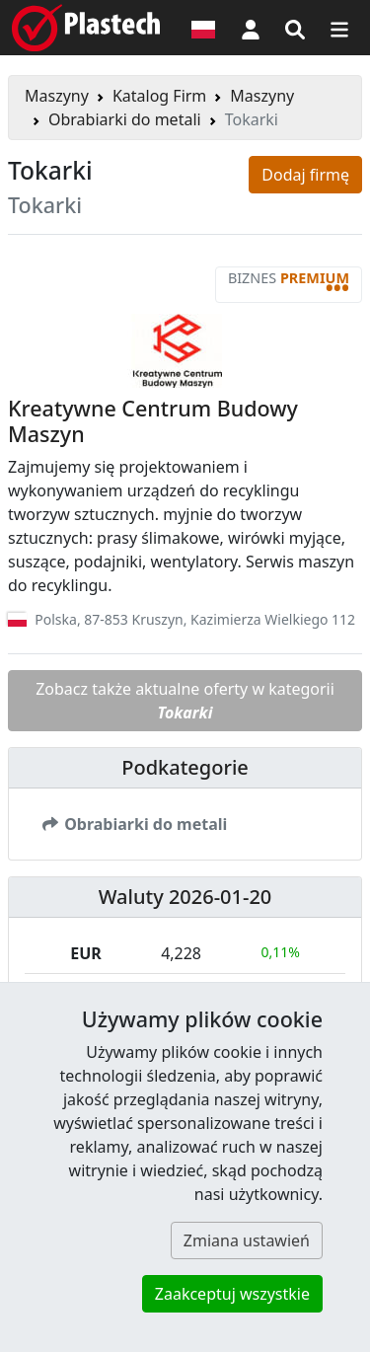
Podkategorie (185, 767)
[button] (250, 27)
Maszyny (57, 96)
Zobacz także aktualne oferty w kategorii (185, 700)
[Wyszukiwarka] (295, 27)
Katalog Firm (159, 96)
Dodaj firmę (305, 175)
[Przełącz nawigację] (339, 27)
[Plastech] (86, 27)
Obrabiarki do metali (124, 119)
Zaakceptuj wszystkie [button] (232, 1294)
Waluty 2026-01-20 (185, 896)
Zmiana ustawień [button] (247, 1240)
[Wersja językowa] (203, 27)
